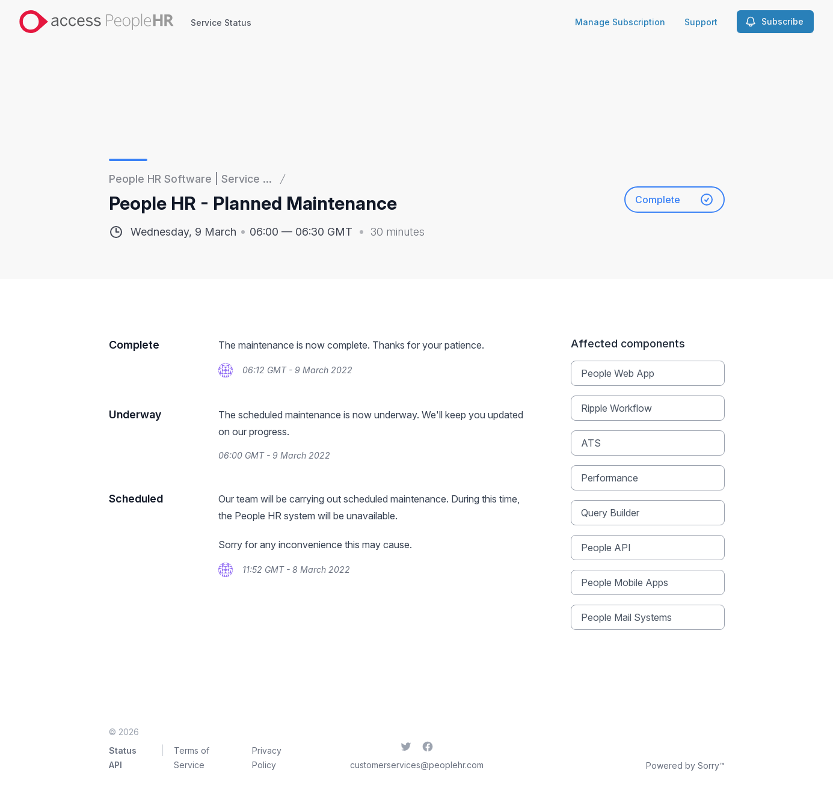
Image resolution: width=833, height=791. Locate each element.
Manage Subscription (620, 22)
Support (701, 22)
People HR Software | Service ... (190, 179)
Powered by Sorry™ (685, 765)
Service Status (221, 22)
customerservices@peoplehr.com (417, 765)
